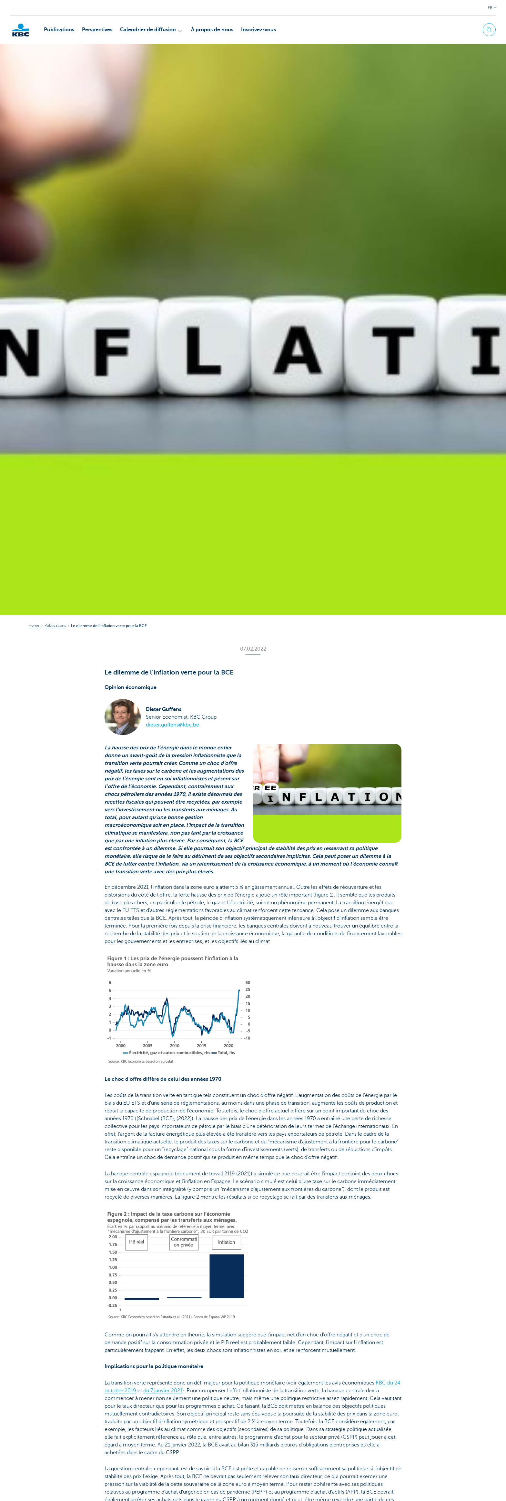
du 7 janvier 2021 (162, 1391)
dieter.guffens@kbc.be (172, 725)
